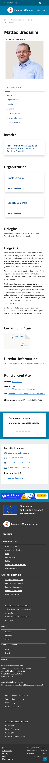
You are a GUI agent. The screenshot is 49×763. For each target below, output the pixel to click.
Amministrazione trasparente (16, 721)
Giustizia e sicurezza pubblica (16, 605)
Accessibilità (7, 750)
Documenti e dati (12, 568)
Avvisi (7, 638)
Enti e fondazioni (11, 557)
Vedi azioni (21, 39)
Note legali (9, 732)
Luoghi (8, 649)
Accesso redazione (39, 755)
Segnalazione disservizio (14, 699)
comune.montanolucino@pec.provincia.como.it (26, 393)
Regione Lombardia (10, 2)
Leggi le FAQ (10, 702)
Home (5, 19)
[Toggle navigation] (4, 10)
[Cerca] (44, 10)
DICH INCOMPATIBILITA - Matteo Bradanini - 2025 (24, 363)
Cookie (4, 756)
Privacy (5, 753)
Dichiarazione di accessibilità (16, 736)
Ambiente (9, 612)
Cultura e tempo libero (14, 583)
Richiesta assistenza (13, 706)
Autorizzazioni (10, 620)
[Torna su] (45, 759)
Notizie (8, 631)
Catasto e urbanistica (13, 590)
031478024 (17, 381)
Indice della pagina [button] (14, 87)
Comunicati (9, 635)
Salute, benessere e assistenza (17, 616)
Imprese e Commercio (13, 587)
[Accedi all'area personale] (40, 3)
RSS (4, 747)
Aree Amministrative (13, 550)
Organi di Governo (12, 546)
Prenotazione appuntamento (16, 695)
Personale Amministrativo (15, 564)
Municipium (33, 753)
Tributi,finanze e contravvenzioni (18, 609)
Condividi (9, 39)
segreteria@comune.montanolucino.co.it (20, 389)
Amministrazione (17, 19)
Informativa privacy (12, 728)
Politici (29, 19)
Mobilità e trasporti (12, 594)
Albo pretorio (10, 725)
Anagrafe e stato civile (14, 579)
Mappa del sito (8, 758)
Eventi (7, 652)
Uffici (7, 553)
